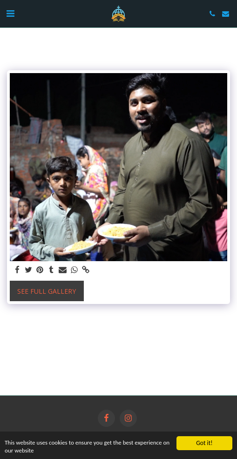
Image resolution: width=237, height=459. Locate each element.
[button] (10, 13)
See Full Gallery (46, 291)
